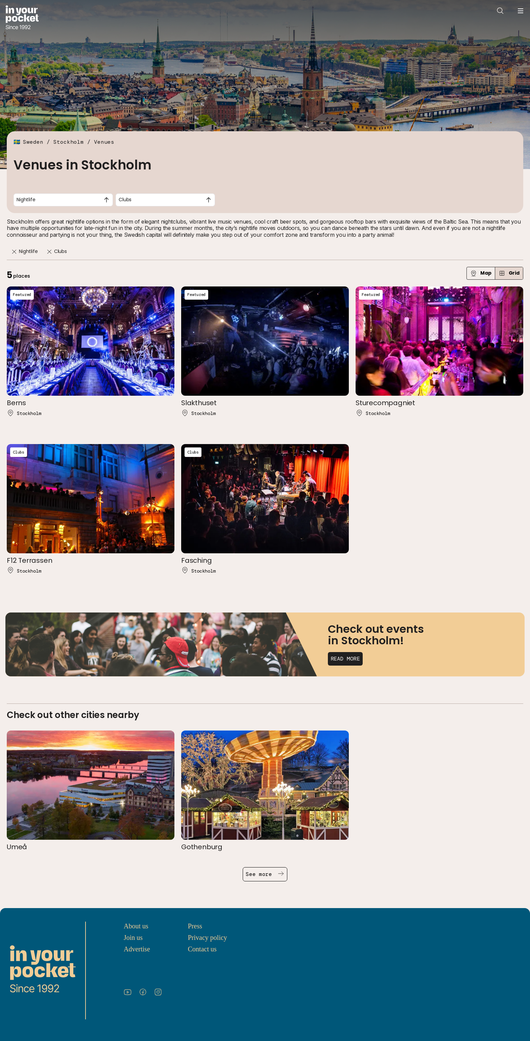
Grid (509, 273)
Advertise (137, 949)
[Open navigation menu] (520, 11)
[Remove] (14, 251)
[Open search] (500, 10)
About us (136, 926)
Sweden (33, 141)
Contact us (202, 949)
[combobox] (63, 199)
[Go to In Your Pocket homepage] (22, 18)
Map (480, 273)
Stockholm (68, 141)
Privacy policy (207, 937)
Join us (133, 937)
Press (195, 926)
